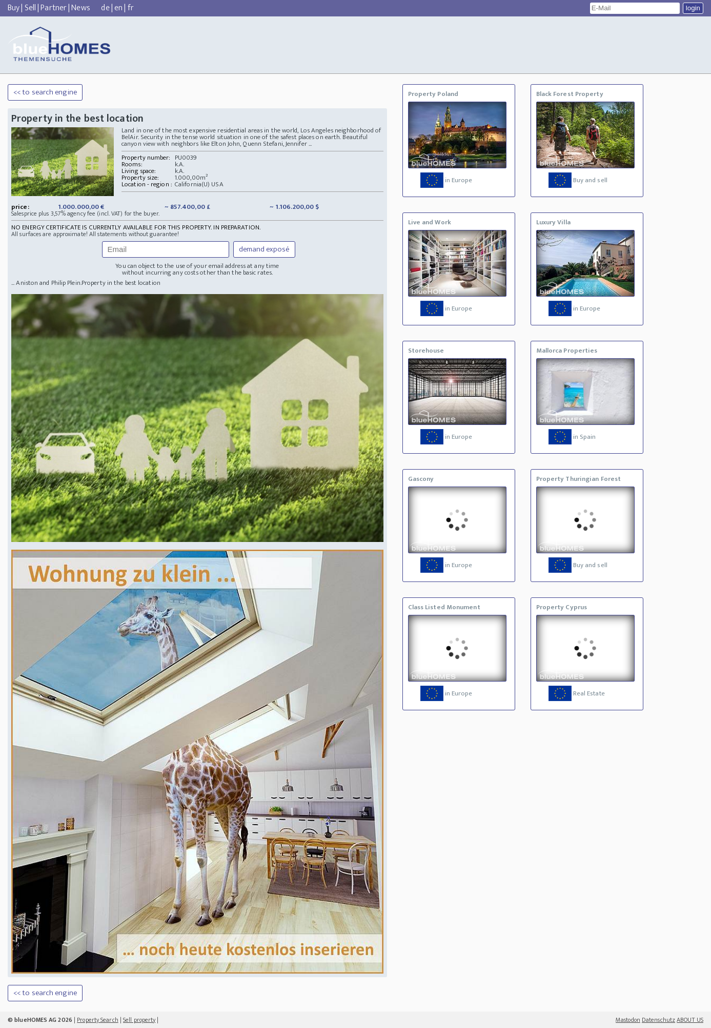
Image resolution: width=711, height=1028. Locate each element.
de (105, 8)
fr (131, 8)
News (80, 8)
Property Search (97, 1020)
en (118, 8)
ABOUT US (690, 1020)
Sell (30, 8)
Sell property (139, 1020)
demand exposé (264, 249)
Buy (13, 8)
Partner (53, 8)
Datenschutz (658, 1020)
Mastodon (628, 1020)
